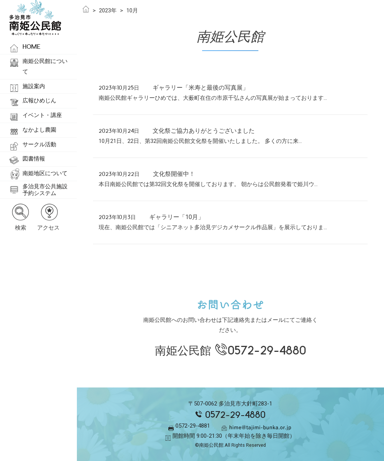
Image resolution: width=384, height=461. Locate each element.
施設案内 (33, 86)
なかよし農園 (39, 129)
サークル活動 (39, 144)
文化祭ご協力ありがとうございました (204, 130)
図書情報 (33, 158)
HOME (31, 46)
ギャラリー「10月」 (176, 217)
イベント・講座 (42, 115)
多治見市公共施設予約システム (45, 190)
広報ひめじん (39, 100)
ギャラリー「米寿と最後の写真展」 (201, 87)
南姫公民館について (45, 66)
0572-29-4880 (267, 350)
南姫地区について (45, 173)
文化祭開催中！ (174, 173)
